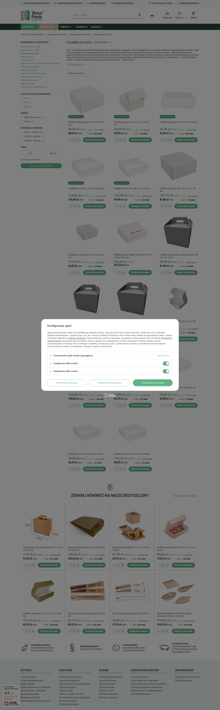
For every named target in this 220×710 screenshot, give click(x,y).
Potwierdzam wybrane (66, 383)
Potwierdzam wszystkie (153, 383)
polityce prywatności (77, 338)
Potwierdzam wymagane (109, 383)
